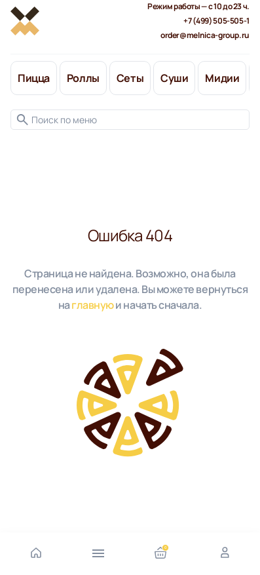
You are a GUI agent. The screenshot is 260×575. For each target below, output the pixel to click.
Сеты (130, 78)
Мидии (222, 78)
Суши (174, 78)
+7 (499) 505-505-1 (216, 20)
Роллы (83, 78)
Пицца (34, 78)
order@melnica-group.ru (205, 35)
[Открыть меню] (98, 552)
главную (92, 305)
